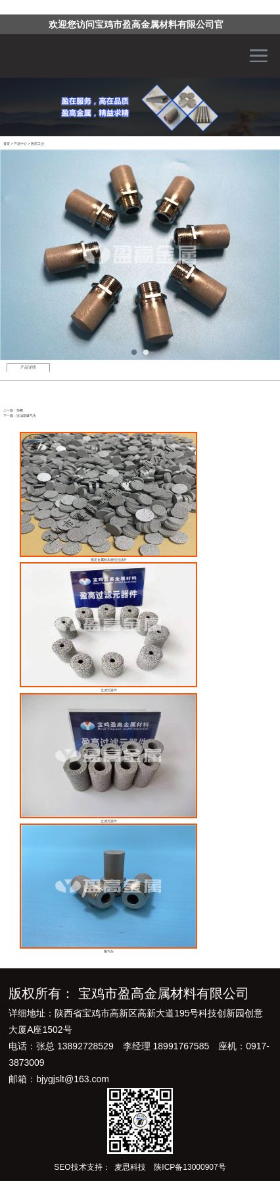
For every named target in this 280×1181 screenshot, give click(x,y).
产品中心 (21, 143)
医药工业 (37, 143)
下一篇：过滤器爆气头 (19, 415)
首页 (6, 143)
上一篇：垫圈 (13, 410)
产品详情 (28, 367)
